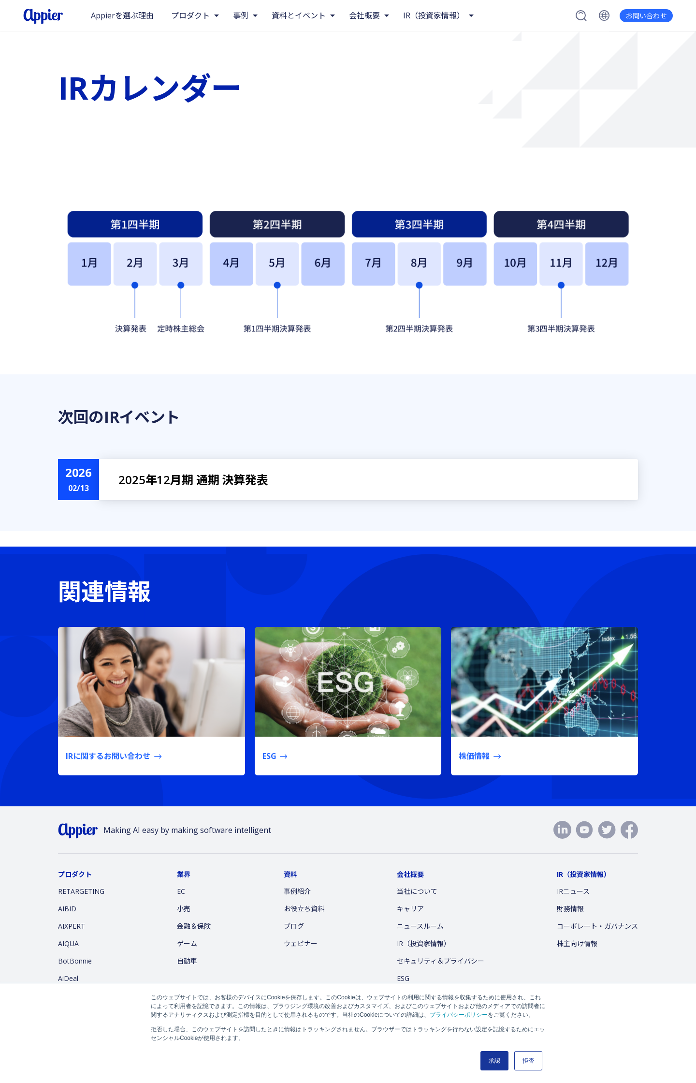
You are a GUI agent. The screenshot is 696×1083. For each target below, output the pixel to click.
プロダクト (190, 15)
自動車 (187, 960)
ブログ (294, 926)
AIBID (67, 908)
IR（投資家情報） (433, 15)
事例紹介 (297, 891)
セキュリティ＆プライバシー (440, 960)
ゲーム (187, 943)
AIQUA (68, 943)
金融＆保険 (194, 926)
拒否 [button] (528, 1060)
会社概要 (364, 15)
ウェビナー (301, 943)
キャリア (410, 908)
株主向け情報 (577, 943)
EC (181, 891)
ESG (403, 978)
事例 (240, 15)
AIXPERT (71, 926)
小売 (183, 908)
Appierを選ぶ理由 (122, 15)
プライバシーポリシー (459, 1014)
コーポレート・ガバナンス (597, 926)
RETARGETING (81, 891)
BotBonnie (75, 960)
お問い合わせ (646, 15)
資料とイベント (299, 15)
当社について (417, 891)
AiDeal (68, 978)
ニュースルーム (420, 926)
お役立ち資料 (304, 908)
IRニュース (573, 891)
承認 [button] (494, 1060)
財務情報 (570, 908)
